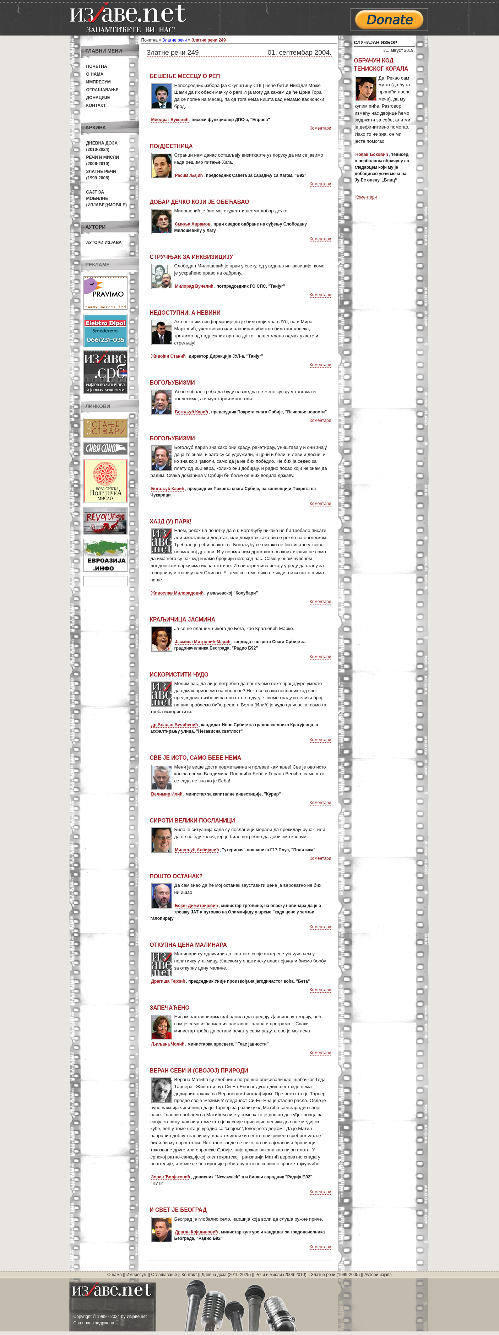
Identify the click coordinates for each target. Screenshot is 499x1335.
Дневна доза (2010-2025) (226, 1274)
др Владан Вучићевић (174, 724)
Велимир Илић (167, 794)
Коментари (320, 128)
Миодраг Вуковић (170, 119)
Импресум (98, 82)
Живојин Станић (168, 356)
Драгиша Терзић (168, 981)
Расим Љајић (189, 175)
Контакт (96, 105)
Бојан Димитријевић (196, 905)
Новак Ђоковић (372, 154)
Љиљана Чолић (168, 1044)
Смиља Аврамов (193, 224)
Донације (98, 97)
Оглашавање (102, 89)
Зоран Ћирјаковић (170, 1176)
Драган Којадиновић (196, 1232)
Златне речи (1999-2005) (335, 1274)
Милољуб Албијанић (197, 849)
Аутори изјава (104, 242)
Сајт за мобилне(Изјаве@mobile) (106, 198)
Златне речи (174, 40)
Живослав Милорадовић (177, 593)
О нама (95, 74)
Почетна (96, 66)
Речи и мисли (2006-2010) (280, 1274)
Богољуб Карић (191, 411)
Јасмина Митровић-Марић (202, 641)
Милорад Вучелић (194, 286)
